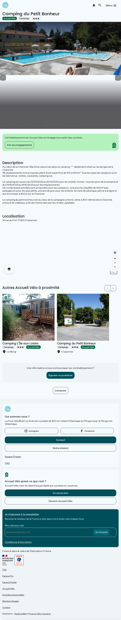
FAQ (7, 463)
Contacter (60, 390)
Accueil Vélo (8, 588)
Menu (109, 5)
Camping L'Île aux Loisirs (20, 343)
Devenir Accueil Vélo (60, 501)
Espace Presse (13, 456)
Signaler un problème (60, 375)
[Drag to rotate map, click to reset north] (115, 267)
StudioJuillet (20, 613)
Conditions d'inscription (18, 542)
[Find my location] (115, 252)
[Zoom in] (115, 258)
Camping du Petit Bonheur (76, 343)
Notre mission (60, 448)
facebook (89, 431)
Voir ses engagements (19, 144)
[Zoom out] (115, 263)
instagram (34, 431)
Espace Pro (8, 576)
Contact (60, 439)
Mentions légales (10, 601)
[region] (60, 249)
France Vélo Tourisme (40, 613)
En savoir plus (60, 492)
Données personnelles (13, 595)
